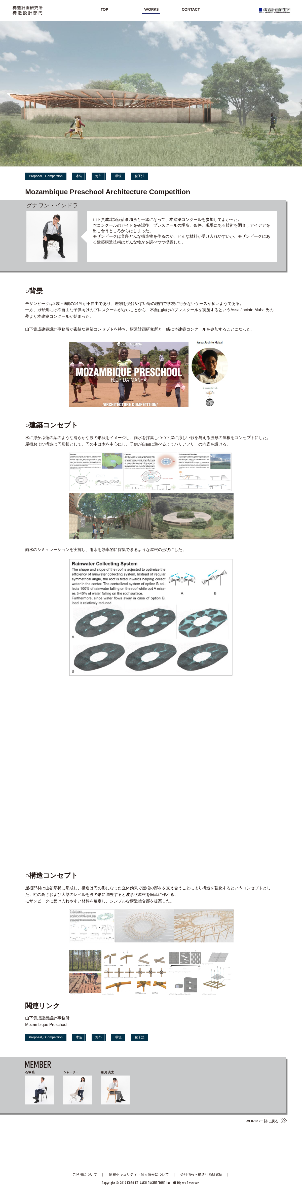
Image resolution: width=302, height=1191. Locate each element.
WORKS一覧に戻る (262, 1121)
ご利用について (84, 1174)
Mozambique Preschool (46, 1024)
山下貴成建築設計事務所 (47, 1018)
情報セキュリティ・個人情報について (139, 1174)
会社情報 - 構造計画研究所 (201, 1174)
